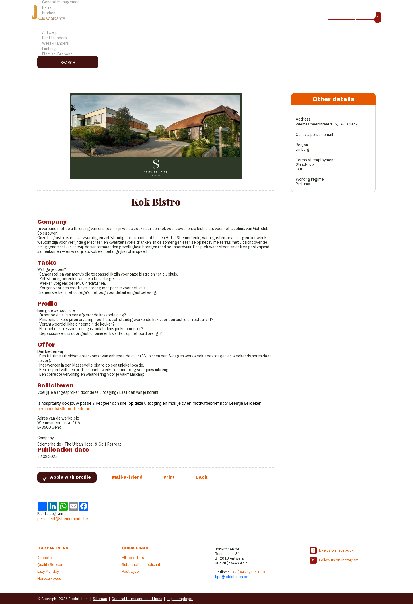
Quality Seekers (51, 564)
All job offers (133, 557)
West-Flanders (206, 43)
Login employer (180, 598)
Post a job (130, 571)
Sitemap (100, 598)
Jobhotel (45, 557)
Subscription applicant (141, 564)
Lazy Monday (48, 571)
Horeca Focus (49, 578)
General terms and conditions (137, 598)
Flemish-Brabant (206, 54)
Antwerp (206, 32)
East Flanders (206, 38)
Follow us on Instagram (339, 560)
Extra (206, 7)
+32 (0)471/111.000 (247, 572)
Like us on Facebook (336, 550)
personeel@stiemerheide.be (63, 408)
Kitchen (206, 13)
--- (206, 27)
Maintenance (206, 18)
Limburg (206, 49)
